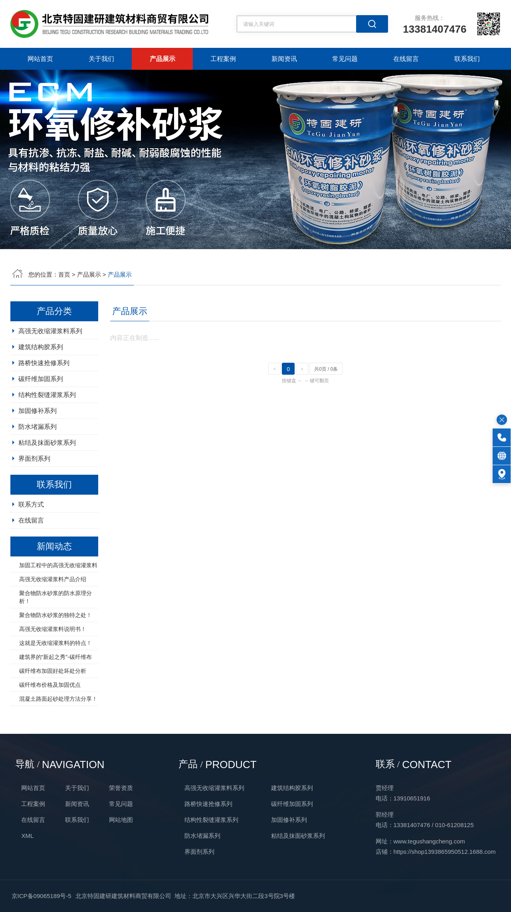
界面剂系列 (34, 493)
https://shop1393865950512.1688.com (445, 851)
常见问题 (345, 58)
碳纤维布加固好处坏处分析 (52, 706)
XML (27, 835)
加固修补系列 (37, 445)
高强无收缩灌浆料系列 (50, 366)
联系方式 (31, 539)
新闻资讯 (284, 58)
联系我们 (467, 58)
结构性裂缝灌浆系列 (47, 430)
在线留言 (406, 58)
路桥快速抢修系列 (43, 398)
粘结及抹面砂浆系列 (47, 477)
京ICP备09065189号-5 (41, 895)
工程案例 (223, 58)
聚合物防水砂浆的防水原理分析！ (55, 632)
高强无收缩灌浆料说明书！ (52, 664)
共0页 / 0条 (326, 404)
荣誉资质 (121, 787)
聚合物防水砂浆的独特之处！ (55, 650)
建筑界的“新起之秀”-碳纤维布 (55, 692)
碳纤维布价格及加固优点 (50, 720)
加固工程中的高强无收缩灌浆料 (58, 600)
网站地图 (121, 819)
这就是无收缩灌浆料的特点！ (55, 678)
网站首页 (40, 58)
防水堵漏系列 (37, 461)
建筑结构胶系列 (40, 382)
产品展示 (162, 58)
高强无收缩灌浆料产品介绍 (52, 614)
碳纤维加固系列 (40, 414)
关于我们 (101, 58)
